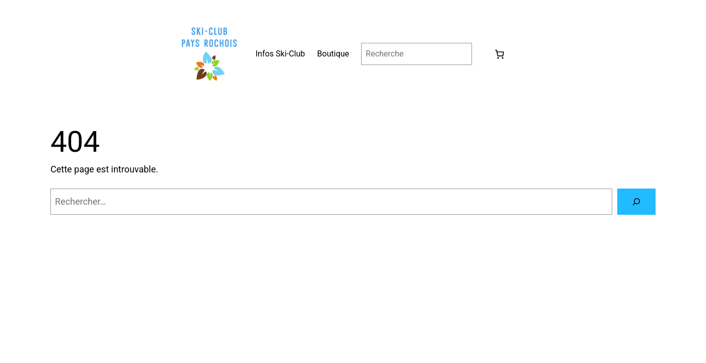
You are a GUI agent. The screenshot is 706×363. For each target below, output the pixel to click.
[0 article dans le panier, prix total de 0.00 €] (499, 54)
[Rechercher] (636, 202)
